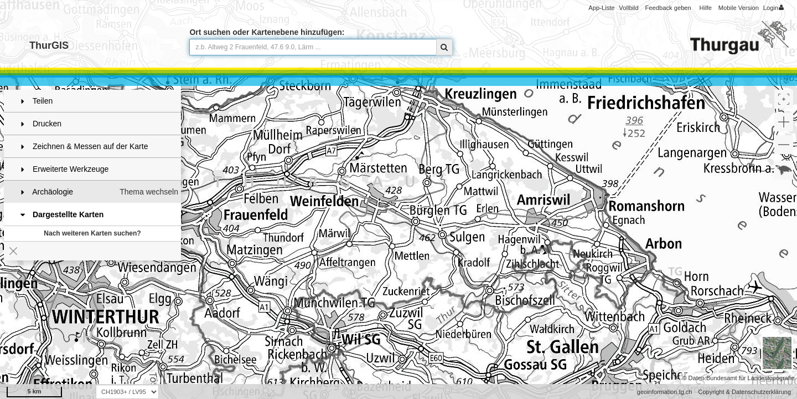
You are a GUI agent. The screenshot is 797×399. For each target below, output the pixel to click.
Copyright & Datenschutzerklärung (744, 391)
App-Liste (601, 7)
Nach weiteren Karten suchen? (92, 233)
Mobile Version (738, 7)
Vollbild (628, 7)
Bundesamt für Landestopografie (750, 378)
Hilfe (706, 7)
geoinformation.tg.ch (664, 391)
